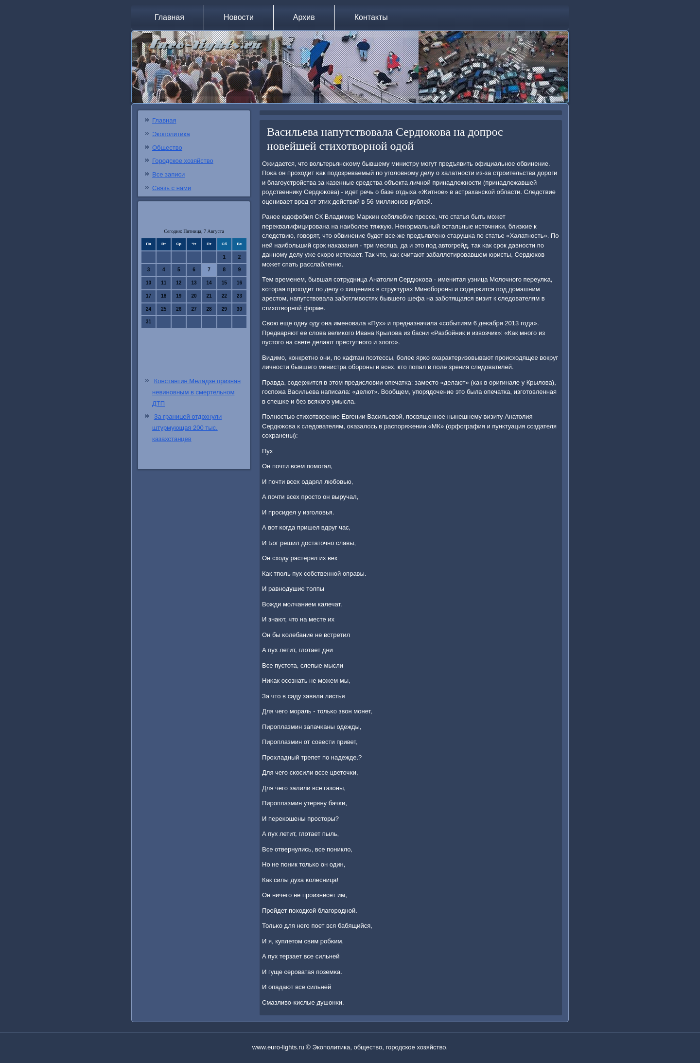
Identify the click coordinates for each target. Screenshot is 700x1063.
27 (193, 309)
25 (163, 309)
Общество (167, 147)
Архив (304, 17)
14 (209, 282)
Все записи (168, 174)
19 (178, 296)
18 (163, 296)
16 (239, 282)
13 (193, 282)
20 (193, 296)
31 (148, 321)
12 (178, 282)
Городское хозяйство (182, 160)
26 (178, 309)
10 (148, 282)
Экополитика (171, 134)
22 (224, 296)
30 (239, 309)
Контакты (371, 17)
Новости (239, 17)
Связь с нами (171, 188)
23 (239, 296)
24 (148, 309)
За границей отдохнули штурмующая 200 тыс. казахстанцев (187, 428)
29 (224, 309)
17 (148, 296)
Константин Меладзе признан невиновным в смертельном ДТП (196, 392)
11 (163, 282)
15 (224, 282)
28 (209, 309)
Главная (169, 17)
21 (209, 296)
